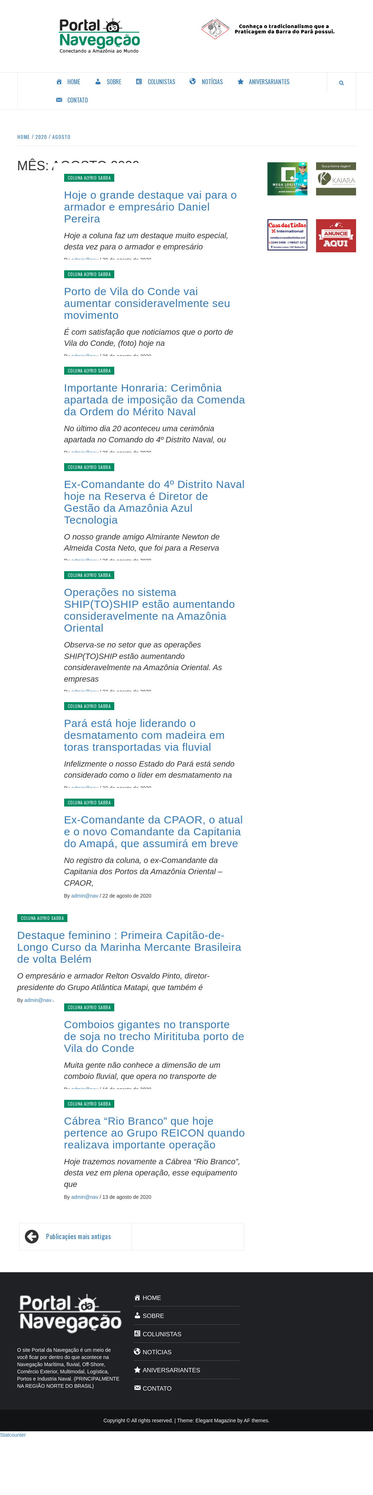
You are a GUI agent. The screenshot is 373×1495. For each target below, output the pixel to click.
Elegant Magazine (216, 1420)
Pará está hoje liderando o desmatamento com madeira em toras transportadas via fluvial (144, 735)
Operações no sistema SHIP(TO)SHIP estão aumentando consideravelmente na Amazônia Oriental (149, 610)
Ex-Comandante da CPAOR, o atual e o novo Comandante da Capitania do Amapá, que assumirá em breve (153, 831)
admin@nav (85, 896)
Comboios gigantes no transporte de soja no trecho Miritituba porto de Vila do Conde (154, 1036)
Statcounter (13, 1435)
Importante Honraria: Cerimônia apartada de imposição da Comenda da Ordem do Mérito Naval (154, 399)
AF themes (256, 1420)
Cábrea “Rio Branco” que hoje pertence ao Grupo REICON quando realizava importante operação (154, 1133)
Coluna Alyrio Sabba (89, 178)
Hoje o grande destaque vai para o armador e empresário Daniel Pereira (150, 207)
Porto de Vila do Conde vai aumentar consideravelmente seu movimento (147, 303)
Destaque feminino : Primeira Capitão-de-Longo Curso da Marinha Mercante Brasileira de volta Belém (129, 947)
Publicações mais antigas (78, 1236)
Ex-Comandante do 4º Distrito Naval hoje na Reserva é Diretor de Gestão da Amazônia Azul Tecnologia (154, 502)
